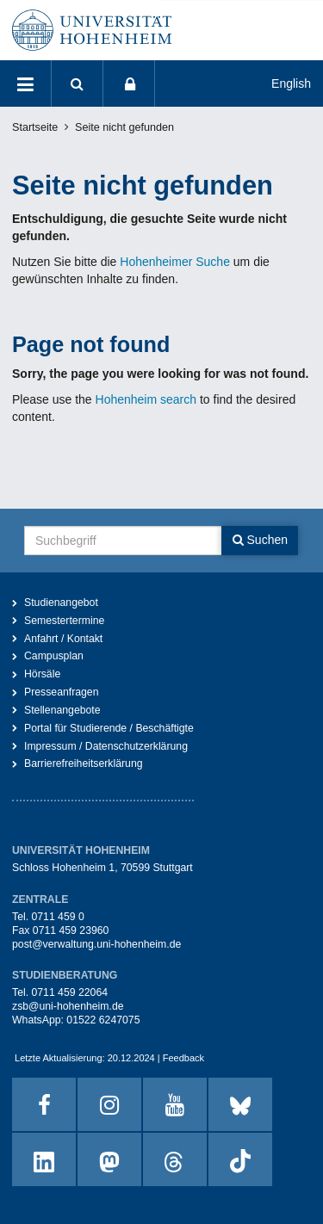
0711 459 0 (57, 917)
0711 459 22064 (69, 992)
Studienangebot (61, 603)
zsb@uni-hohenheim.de (68, 1006)
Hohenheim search (146, 399)
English (291, 83)
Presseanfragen (61, 692)
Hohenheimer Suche (175, 262)
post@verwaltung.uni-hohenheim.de (96, 944)
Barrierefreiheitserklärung (83, 763)
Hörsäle (42, 674)
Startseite (35, 127)
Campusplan (54, 656)
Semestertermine (64, 621)
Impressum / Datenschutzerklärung (106, 746)
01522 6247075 (103, 1020)
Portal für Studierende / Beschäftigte (109, 728)
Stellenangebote (62, 710)
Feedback (183, 1058)
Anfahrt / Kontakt (63, 639)
